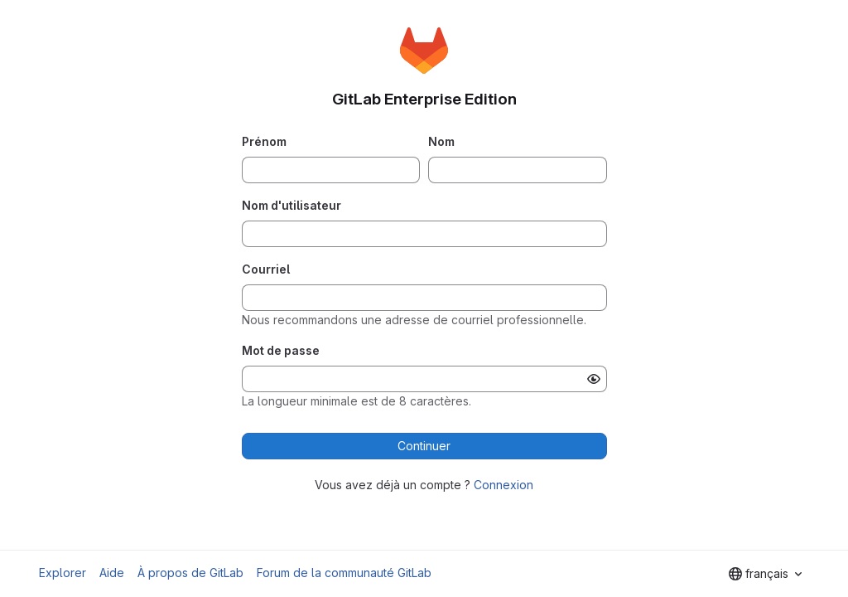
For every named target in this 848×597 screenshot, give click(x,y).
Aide (111, 572)
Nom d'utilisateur (291, 205)
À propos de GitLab (190, 572)
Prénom (264, 141)
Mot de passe (281, 350)
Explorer (62, 572)
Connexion (503, 485)
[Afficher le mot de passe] (594, 379)
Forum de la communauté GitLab (344, 572)
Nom (441, 141)
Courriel (266, 269)
